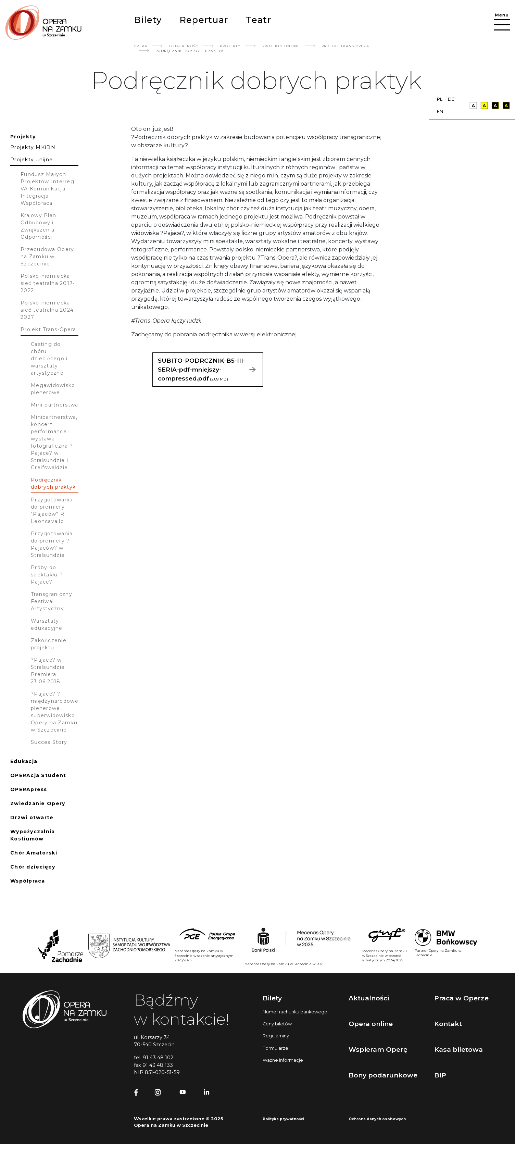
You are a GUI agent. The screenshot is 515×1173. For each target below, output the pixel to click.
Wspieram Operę (378, 1049)
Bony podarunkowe (383, 1075)
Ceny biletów (277, 1023)
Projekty (230, 46)
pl (439, 99)
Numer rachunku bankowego (295, 1011)
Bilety (148, 19)
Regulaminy (276, 1035)
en (440, 111)
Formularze (275, 1048)
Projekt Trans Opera (345, 46)
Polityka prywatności (283, 1119)
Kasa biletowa (458, 1049)
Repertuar (203, 19)
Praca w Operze (461, 998)
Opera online (371, 1024)
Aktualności (369, 998)
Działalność (183, 46)
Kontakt (448, 1024)
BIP (440, 1075)
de (451, 99)
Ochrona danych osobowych (377, 1119)
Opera (140, 46)
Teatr (258, 19)
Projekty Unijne (281, 46)
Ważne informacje (283, 1060)
